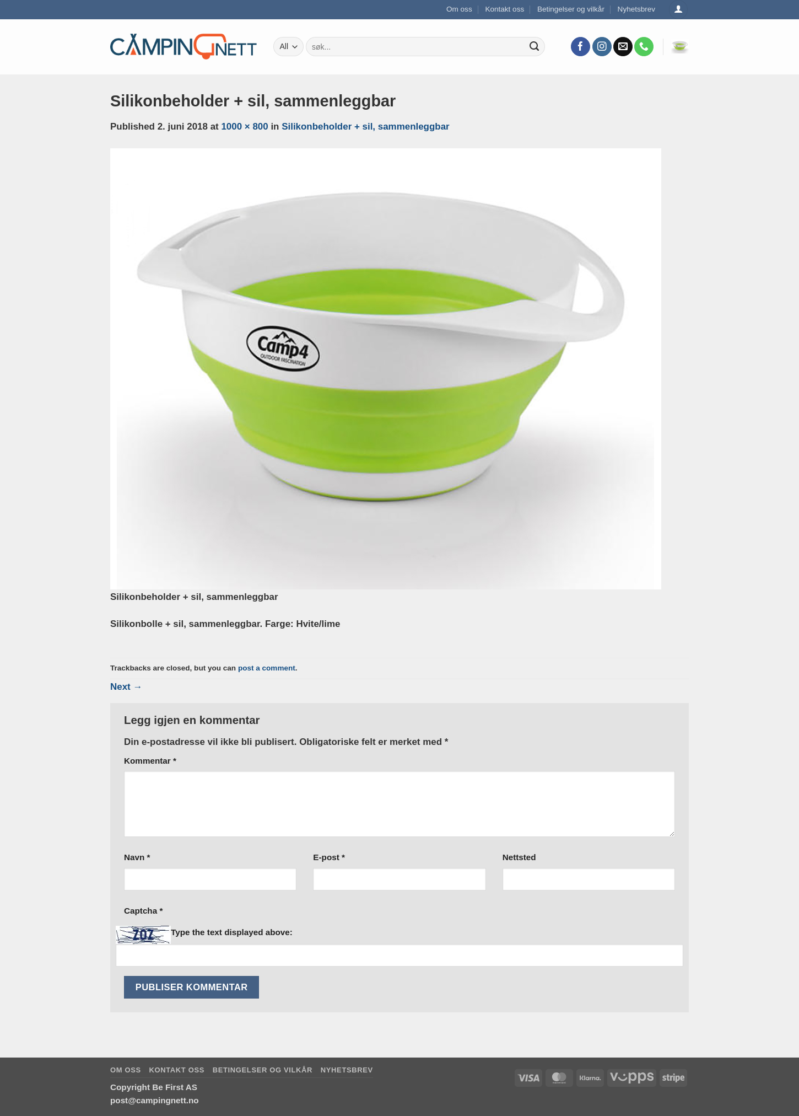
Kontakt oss (504, 9)
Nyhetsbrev (637, 9)
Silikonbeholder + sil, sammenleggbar (366, 126)
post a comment (266, 668)
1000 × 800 (244, 126)
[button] (680, 47)
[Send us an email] (623, 47)
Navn (137, 857)
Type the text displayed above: (232, 932)
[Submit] (534, 47)
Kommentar (150, 760)
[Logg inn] (678, 9)
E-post (329, 857)
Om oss (459, 9)
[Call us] (644, 47)
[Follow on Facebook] (580, 47)
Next (126, 687)
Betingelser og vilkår (570, 9)
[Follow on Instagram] (602, 47)
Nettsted (519, 857)
